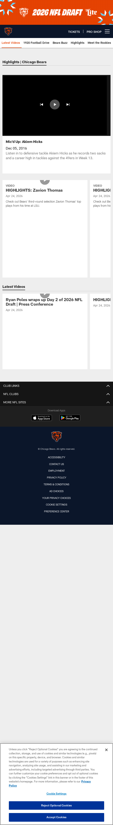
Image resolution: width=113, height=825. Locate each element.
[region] (56, 784)
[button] (42, 104)
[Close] (106, 749)
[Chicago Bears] (56, 393)
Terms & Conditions (56, 440)
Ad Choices (56, 447)
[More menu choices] (107, 31)
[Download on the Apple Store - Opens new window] (41, 374)
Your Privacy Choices (56, 454)
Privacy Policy (56, 434)
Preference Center (56, 468)
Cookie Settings (56, 461)
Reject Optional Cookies (56, 805)
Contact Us (56, 420)
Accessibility (56, 413)
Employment (56, 427)
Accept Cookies (56, 817)
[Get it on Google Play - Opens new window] (70, 376)
